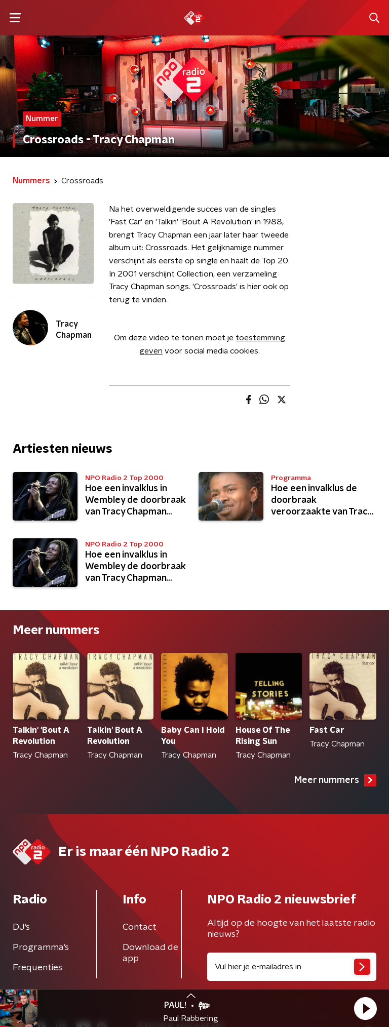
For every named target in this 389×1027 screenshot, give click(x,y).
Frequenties (37, 967)
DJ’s (21, 927)
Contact (140, 927)
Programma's (41, 947)
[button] (365, 1008)
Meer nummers (335, 780)
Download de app (150, 953)
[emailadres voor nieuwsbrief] (291, 967)
